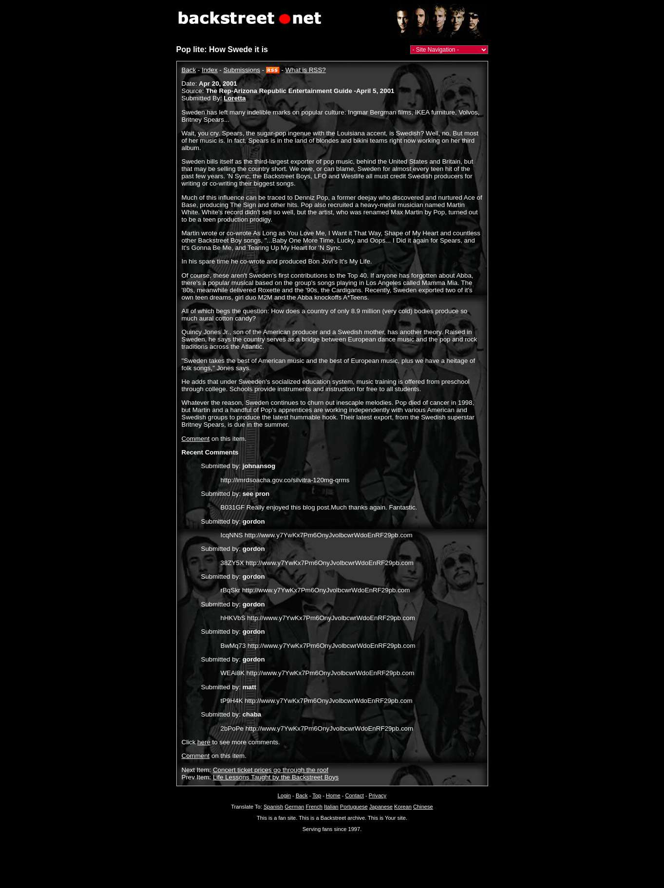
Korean (403, 807)
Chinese (423, 807)
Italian (331, 807)
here (203, 742)
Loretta (235, 98)
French (314, 807)
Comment (196, 438)
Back (189, 70)
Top (316, 795)
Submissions (241, 70)
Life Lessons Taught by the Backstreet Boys (276, 777)
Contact (354, 795)
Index (210, 70)
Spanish (273, 807)
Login (284, 795)
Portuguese (354, 807)
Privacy (377, 795)
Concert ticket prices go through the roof (270, 770)
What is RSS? (305, 70)
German (294, 807)
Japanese (381, 807)
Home (333, 795)
